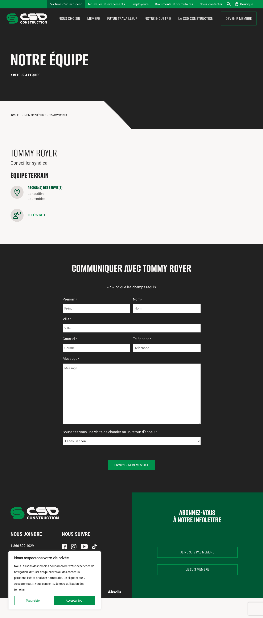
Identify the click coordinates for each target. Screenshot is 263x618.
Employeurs (140, 4)
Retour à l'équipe (26, 87)
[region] (54, 580)
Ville (67, 331)
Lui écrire (35, 227)
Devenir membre (239, 24)
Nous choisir (69, 24)
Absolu (114, 603)
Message (71, 371)
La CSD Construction (195, 24)
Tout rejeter (33, 600)
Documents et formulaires (174, 4)
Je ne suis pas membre (197, 564)
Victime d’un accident (66, 4)
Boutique (246, 4)
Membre (93, 24)
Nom (138, 311)
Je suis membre (197, 581)
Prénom (70, 311)
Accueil (16, 127)
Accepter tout (74, 600)
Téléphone (142, 351)
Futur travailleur (122, 24)
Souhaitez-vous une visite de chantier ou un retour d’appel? (110, 444)
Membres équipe (35, 127)
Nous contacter (211, 4)
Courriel (70, 351)
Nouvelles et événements (106, 4)
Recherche (228, 4)
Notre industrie (158, 24)
